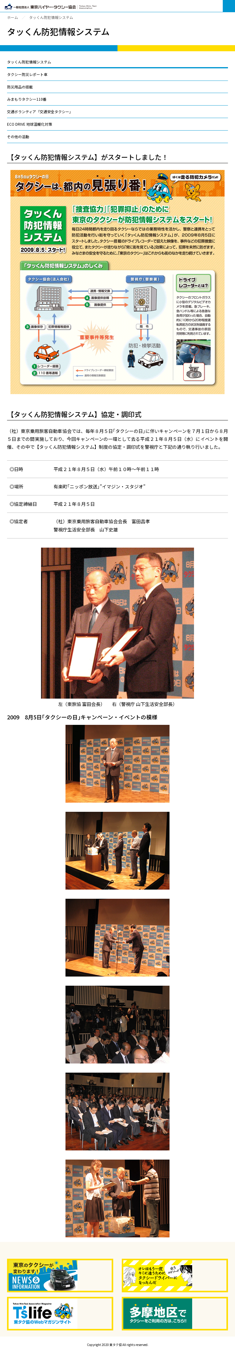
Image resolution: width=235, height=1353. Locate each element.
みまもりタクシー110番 (27, 99)
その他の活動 (18, 136)
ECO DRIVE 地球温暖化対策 (29, 124)
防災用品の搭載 (20, 86)
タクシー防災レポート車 (27, 74)
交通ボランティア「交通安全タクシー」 (40, 111)
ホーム (12, 17)
